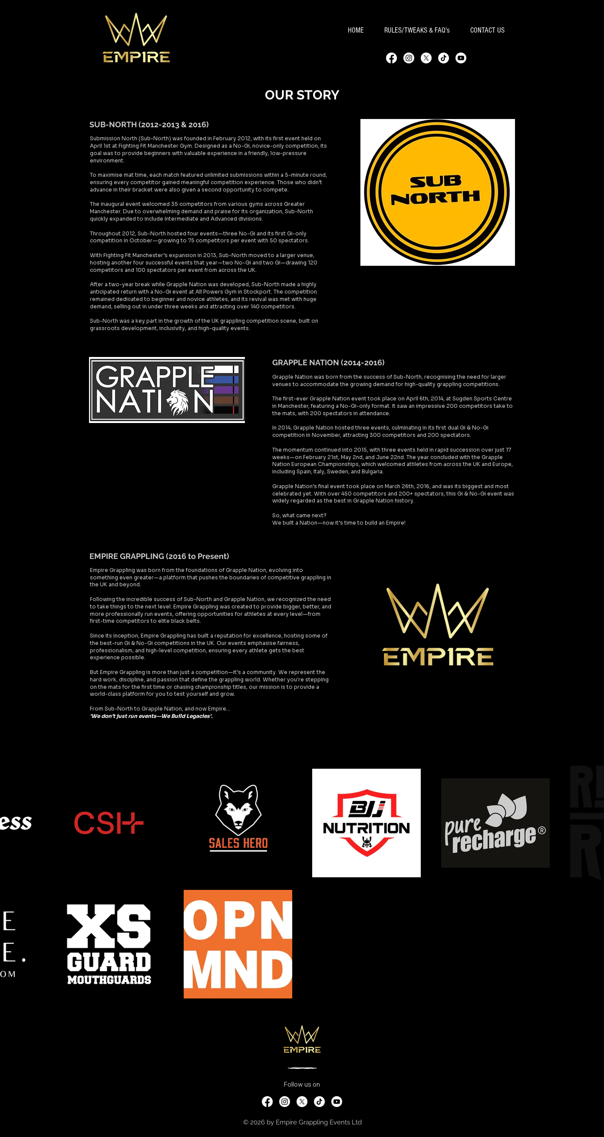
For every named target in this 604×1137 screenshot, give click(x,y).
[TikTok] (443, 58)
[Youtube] (460, 58)
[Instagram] (408, 58)
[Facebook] (391, 58)
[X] (426, 58)
